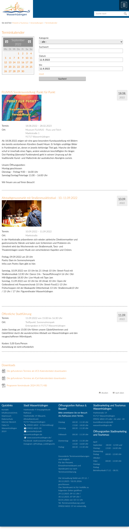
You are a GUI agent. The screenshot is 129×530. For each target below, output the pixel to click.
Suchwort (43, 46)
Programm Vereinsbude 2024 (27, 385)
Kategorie (43, 38)
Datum (42, 55)
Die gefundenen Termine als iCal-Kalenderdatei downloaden (36, 378)
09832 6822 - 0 (32, 425)
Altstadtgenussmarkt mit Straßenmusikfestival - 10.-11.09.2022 (40, 198)
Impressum (6, 416)
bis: (40, 64)
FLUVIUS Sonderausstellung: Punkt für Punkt (28, 92)
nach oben (119, 393)
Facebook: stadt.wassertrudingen (38, 440)
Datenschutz (7, 419)
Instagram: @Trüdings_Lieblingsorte (39, 444)
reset (41, 73)
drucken (104, 393)
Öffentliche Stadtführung (17, 314)
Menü (124, 5)
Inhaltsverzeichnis (9, 412)
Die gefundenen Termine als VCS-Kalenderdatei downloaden (37, 370)
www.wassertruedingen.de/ (39, 437)
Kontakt (5, 409)
